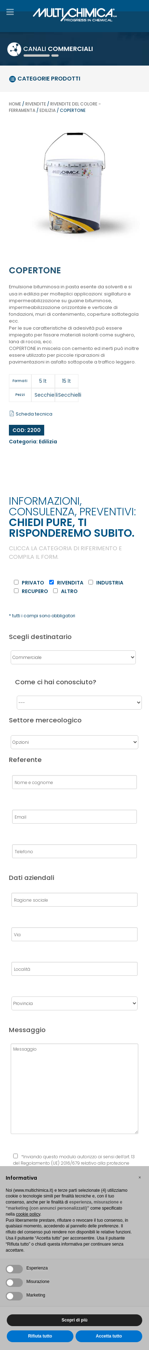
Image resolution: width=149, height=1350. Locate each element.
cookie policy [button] (28, 1214)
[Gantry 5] (74, 14)
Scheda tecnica (31, 414)
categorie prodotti (44, 78)
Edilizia (48, 110)
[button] (139, 1177)
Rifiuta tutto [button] (40, 1336)
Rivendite (35, 104)
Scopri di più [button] (75, 1320)
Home (15, 104)
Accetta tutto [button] (109, 1336)
